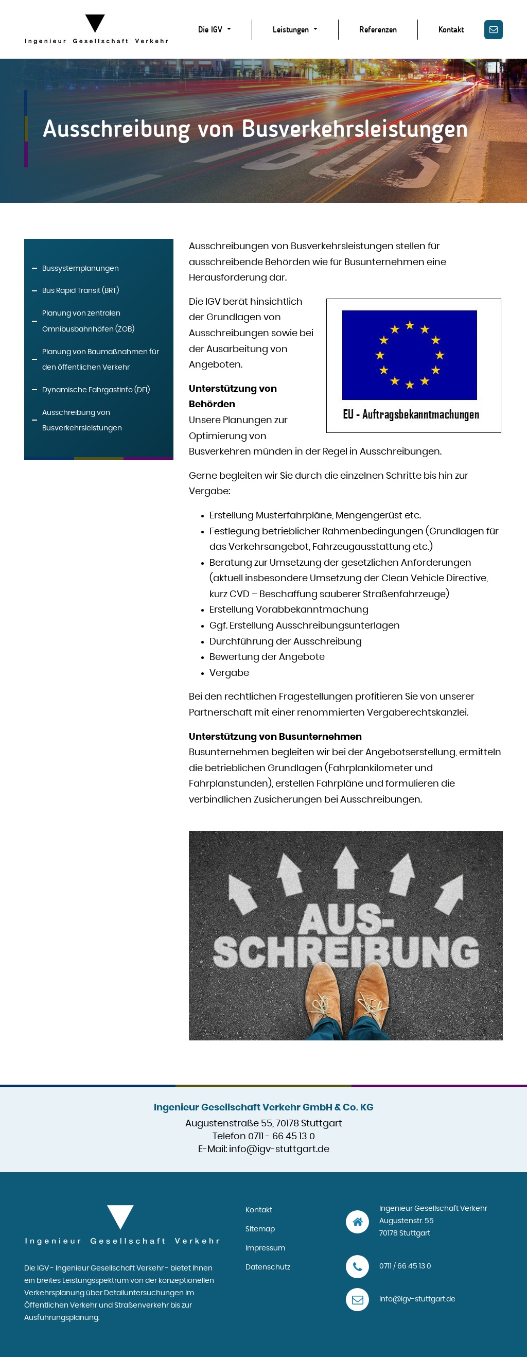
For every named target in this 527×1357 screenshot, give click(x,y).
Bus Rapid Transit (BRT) (80, 290)
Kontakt (451, 29)
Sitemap (260, 1229)
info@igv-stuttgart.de (279, 1149)
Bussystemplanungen (80, 268)
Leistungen (292, 29)
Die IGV (211, 29)
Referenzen (378, 29)
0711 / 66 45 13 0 (405, 1266)
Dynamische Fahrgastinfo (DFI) (96, 390)
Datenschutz (267, 1267)
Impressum (265, 1248)
